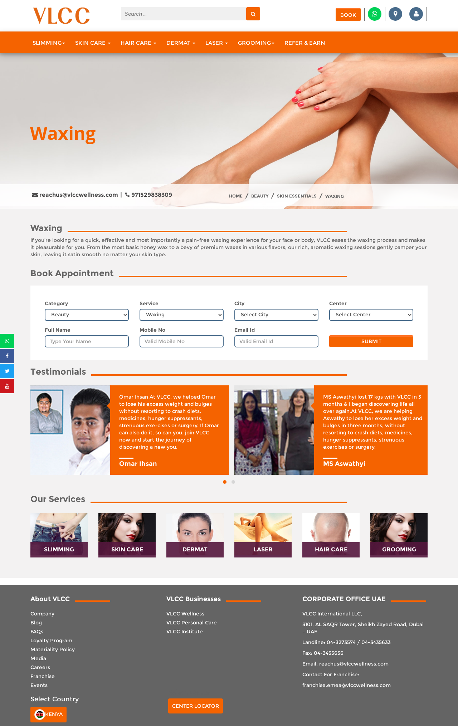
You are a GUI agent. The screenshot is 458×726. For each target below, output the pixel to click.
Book (348, 15)
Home (236, 196)
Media (38, 658)
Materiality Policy (52, 649)
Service (149, 303)
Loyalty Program (51, 640)
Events (39, 685)
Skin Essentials (297, 196)
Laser (216, 42)
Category (56, 303)
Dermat (180, 42)
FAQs (36, 631)
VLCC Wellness (185, 613)
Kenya (48, 714)
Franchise (42, 676)
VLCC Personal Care (191, 622)
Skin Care (93, 42)
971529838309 (148, 194)
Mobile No (152, 330)
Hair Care (138, 42)
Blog (36, 622)
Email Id (244, 330)
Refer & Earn (304, 42)
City (239, 303)
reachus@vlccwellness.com (75, 194)
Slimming (49, 42)
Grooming (256, 42)
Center (338, 303)
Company (42, 613)
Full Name (57, 330)
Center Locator (195, 706)
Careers (40, 667)
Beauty (259, 196)
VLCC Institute (184, 631)
